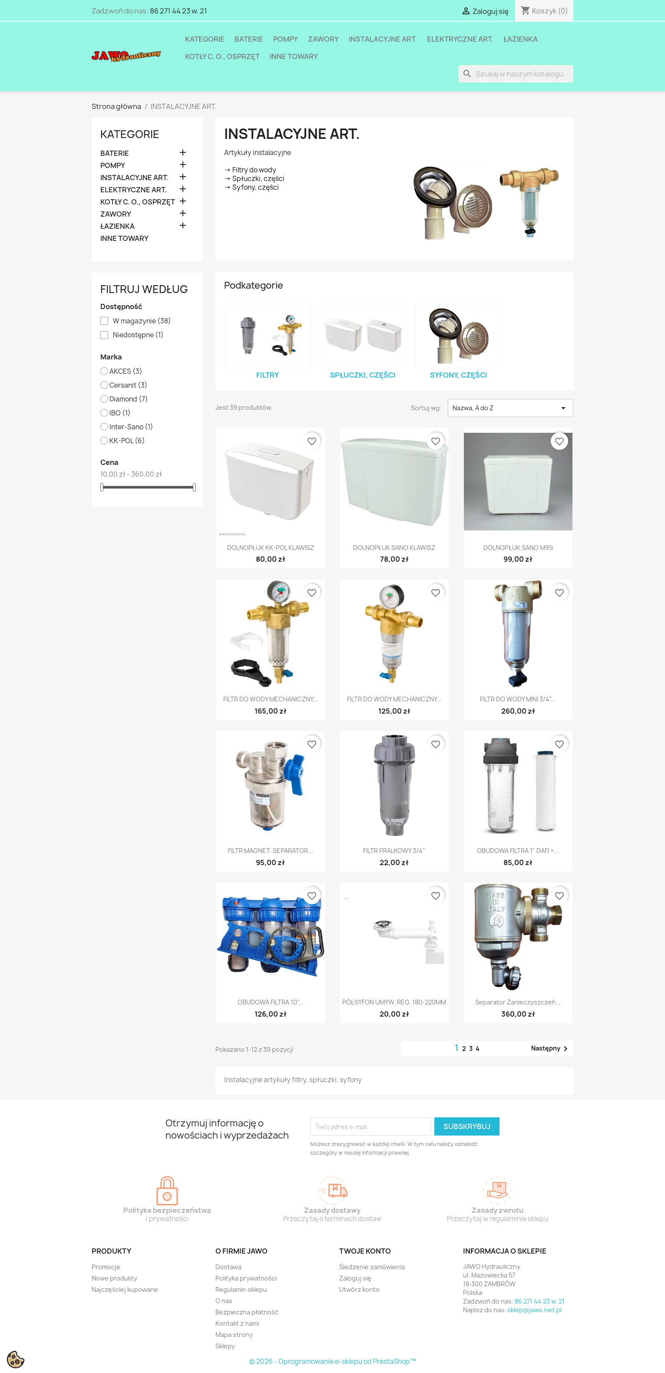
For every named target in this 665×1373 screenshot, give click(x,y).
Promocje (106, 1267)
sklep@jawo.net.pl (534, 1310)
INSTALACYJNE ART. (383, 39)
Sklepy (225, 1346)
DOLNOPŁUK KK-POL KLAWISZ (270, 547)
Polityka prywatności (246, 1278)
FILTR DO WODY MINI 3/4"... (518, 699)
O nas (223, 1301)
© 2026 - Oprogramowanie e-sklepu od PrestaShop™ (332, 1361)
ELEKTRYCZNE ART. (460, 39)
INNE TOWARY (294, 56)
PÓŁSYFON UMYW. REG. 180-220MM (394, 1002)
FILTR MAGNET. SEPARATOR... (270, 850)
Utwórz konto (359, 1289)
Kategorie (205, 39)
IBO (120, 413)
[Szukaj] (516, 73)
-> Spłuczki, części (254, 178)
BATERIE (249, 39)
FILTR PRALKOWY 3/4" (394, 850)
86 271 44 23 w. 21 (178, 11)
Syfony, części (458, 375)
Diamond (128, 399)
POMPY (285, 39)
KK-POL (127, 441)
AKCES (125, 371)
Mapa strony (234, 1334)
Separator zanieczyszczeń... (518, 1002)
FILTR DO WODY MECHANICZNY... (270, 699)
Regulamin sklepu (241, 1289)
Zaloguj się (355, 1278)
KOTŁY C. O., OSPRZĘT (222, 56)
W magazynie (142, 321)
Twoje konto (365, 1251)
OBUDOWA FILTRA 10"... (271, 1002)
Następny (551, 1049)
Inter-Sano (131, 427)
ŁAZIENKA (520, 39)
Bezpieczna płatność (246, 1312)
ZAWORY (323, 39)
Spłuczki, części (363, 375)
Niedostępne (138, 335)
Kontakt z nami (237, 1323)
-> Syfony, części (251, 187)
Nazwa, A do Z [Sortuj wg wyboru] (511, 408)
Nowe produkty (114, 1278)
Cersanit (128, 385)
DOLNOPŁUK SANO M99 (518, 547)
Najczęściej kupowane (125, 1289)
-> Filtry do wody (250, 170)
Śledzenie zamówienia (372, 1267)
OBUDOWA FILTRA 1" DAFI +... (518, 850)
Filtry (267, 375)
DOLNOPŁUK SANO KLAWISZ (394, 547)
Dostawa (228, 1267)
